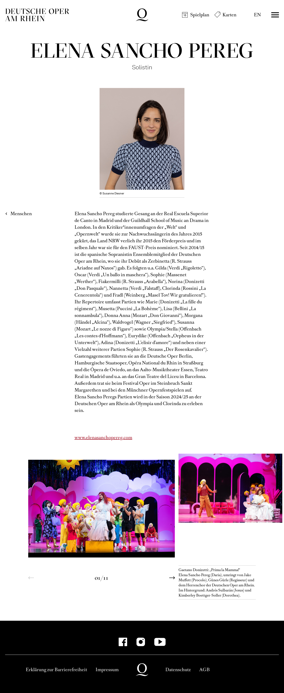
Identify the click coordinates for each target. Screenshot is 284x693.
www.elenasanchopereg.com (103, 437)
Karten (229, 15)
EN (257, 15)
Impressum (107, 670)
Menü (275, 14)
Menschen (21, 214)
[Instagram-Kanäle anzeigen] (140, 642)
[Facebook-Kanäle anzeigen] (123, 642)
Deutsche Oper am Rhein (37, 14)
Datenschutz (178, 670)
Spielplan (199, 15)
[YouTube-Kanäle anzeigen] (160, 642)
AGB (204, 670)
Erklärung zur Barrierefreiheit (56, 670)
